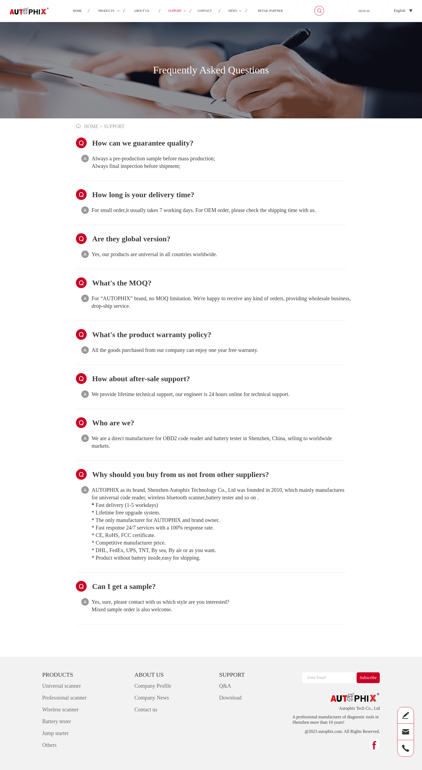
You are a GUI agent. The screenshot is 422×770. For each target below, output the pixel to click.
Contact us (145, 709)
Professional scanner (64, 698)
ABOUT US (141, 10)
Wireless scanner (60, 709)
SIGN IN (364, 11)
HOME (77, 10)
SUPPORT (175, 10)
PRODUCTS (106, 10)
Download (230, 698)
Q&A (225, 686)
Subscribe (368, 677)
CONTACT (205, 10)
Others (49, 745)
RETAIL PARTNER (270, 10)
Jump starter (55, 733)
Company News (151, 698)
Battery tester (56, 721)
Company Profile (152, 686)
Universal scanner (61, 686)
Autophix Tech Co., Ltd (359, 708)
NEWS (232, 10)
